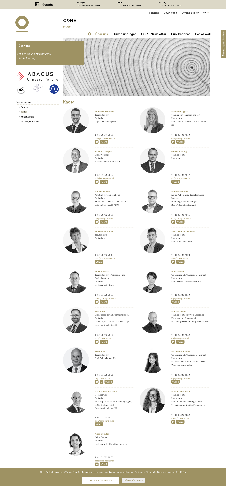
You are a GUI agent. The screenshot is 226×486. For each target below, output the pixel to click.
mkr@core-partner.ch (105, 258)
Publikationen (180, 34)
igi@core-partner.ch (104, 218)
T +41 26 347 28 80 (167, 5)
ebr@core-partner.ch (180, 138)
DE (204, 12)
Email (97, 5)
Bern (119, 2)
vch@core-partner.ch (104, 178)
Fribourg (162, 2)
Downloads (170, 12)
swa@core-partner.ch (181, 258)
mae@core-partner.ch (105, 138)
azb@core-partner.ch (104, 461)
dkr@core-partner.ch (181, 218)
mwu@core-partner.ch (181, 418)
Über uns (101, 34)
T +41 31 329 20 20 (125, 5)
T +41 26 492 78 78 (84, 5)
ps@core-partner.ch (104, 378)
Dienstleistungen (124, 34)
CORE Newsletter (153, 34)
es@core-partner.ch (180, 338)
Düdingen (80, 2)
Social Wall (203, 34)
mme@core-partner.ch (105, 298)
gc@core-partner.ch (180, 178)
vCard (104, 142)
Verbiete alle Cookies (133, 480)
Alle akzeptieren (100, 480)
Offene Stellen (190, 12)
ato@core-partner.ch (104, 421)
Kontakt (154, 12)
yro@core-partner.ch (104, 338)
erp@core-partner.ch (180, 298)
